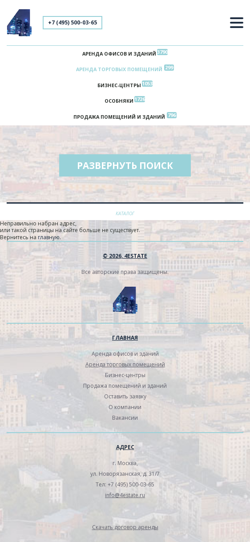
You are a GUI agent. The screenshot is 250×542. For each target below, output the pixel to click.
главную (49, 238)
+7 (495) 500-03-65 (72, 22)
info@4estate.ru (125, 495)
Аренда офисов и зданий (119, 53)
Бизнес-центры (119, 85)
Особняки (119, 101)
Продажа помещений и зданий (119, 117)
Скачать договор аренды (125, 527)
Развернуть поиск (125, 166)
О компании (125, 407)
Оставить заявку (125, 397)
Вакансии (125, 418)
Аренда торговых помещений (119, 69)
